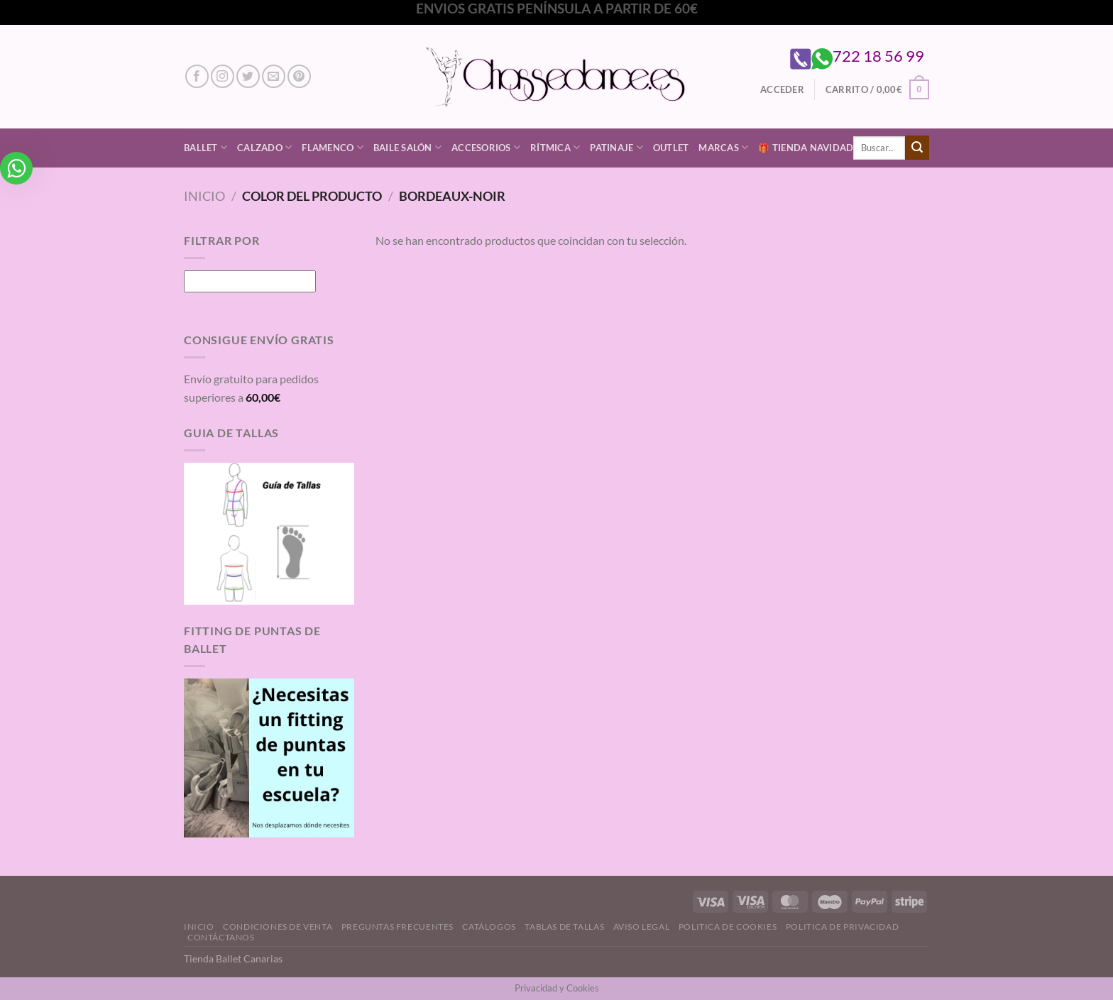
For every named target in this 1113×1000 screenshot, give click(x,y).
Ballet (205, 147)
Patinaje (616, 147)
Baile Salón (407, 147)
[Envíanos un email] (273, 76)
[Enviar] (917, 148)
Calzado (264, 147)
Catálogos (489, 926)
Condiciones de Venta (277, 926)
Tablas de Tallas (564, 926)
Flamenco (332, 147)
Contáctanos (221, 937)
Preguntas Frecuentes (397, 926)
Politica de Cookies (728, 926)
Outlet (671, 147)
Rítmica (555, 147)
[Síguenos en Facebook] (197, 76)
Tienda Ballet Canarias (233, 958)
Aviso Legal (641, 926)
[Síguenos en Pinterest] (299, 76)
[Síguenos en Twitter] (248, 76)
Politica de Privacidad (842, 926)
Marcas (723, 147)
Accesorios (485, 147)
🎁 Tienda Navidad (805, 147)
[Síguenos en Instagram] (222, 76)
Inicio (204, 196)
